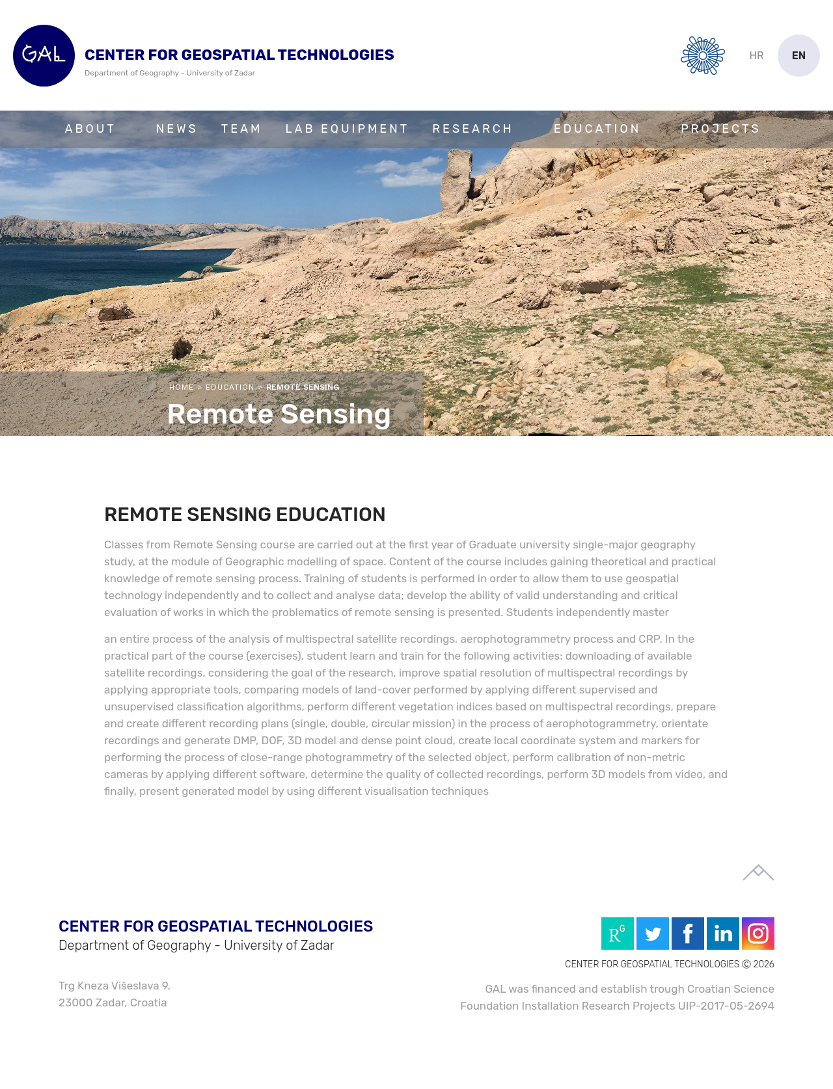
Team (242, 129)
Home (181, 387)
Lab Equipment (347, 129)
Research (472, 129)
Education (598, 129)
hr (757, 55)
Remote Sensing (302, 387)
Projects (721, 129)
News (177, 129)
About (90, 129)
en (799, 55)
